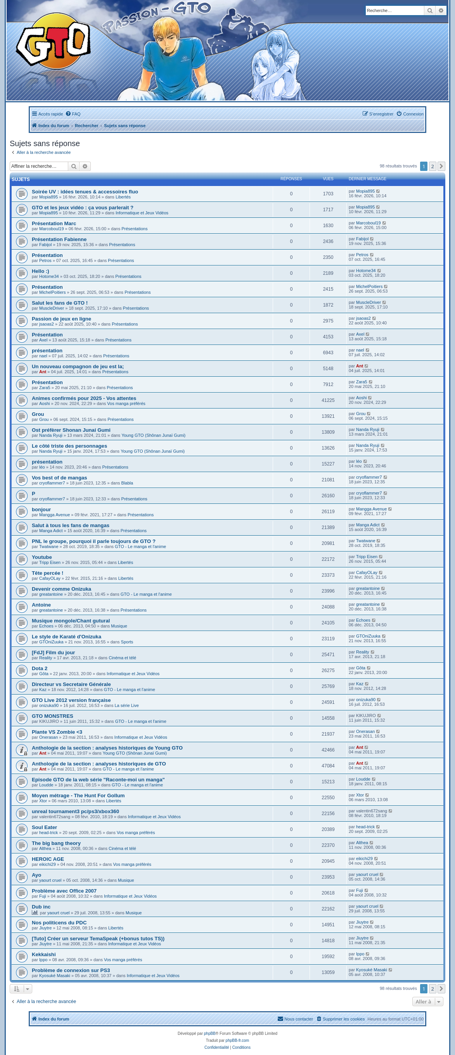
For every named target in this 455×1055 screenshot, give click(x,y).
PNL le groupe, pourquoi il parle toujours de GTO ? (94, 541)
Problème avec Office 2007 (64, 891)
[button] (441, 166)
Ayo (36, 875)
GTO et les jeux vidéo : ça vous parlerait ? (82, 207)
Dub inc (41, 907)
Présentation (47, 255)
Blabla (127, 483)
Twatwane (49, 546)
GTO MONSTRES (52, 716)
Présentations (134, 228)
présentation (47, 350)
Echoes (46, 626)
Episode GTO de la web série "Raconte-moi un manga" (98, 780)
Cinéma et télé (122, 657)
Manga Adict (51, 530)
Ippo (43, 959)
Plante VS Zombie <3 (57, 732)
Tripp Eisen (50, 562)
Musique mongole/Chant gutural (71, 621)
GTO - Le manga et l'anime (140, 546)
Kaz (43, 689)
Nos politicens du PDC (59, 923)
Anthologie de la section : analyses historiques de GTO (99, 764)
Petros (45, 260)
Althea (45, 848)
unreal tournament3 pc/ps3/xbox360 (75, 811)
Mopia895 (48, 197)
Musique (119, 626)
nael (43, 355)
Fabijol (45, 244)
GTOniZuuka (51, 642)
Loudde (46, 785)
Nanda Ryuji (50, 435)
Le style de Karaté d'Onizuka (66, 637)
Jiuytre (45, 928)
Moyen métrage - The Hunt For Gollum (78, 795)
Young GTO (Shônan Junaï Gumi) (153, 435)
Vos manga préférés (126, 403)
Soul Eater (44, 827)
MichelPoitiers (52, 292)
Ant (42, 371)
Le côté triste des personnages (69, 446)
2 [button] (432, 166)
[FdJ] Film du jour (53, 652)
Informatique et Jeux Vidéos (142, 212)
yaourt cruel (50, 880)
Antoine (41, 605)
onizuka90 (49, 705)
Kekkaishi (44, 954)
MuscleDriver (51, 308)
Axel (43, 340)
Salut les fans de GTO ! (60, 303)
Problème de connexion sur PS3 (71, 970)
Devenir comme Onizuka (61, 589)
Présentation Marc (54, 223)
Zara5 (44, 387)
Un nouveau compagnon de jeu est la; (78, 366)
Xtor (43, 800)
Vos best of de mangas (59, 478)
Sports (127, 642)
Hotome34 (49, 276)
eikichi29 (47, 864)
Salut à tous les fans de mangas (70, 525)
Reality (45, 657)
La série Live (126, 705)
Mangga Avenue (54, 514)
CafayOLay (50, 578)
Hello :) (40, 271)
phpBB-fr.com (237, 1040)
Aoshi (44, 403)
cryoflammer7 (52, 483)
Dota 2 (39, 668)
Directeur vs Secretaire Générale (71, 684)
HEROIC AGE (48, 859)
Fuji (42, 896)
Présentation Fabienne (59, 239)
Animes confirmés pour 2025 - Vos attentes (84, 398)
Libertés (123, 197)
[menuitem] (73, 114)
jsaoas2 (46, 324)
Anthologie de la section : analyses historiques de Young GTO (107, 748)
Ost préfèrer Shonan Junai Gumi (71, 430)
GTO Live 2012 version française (71, 700)
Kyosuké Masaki (54, 975)
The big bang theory (56, 843)
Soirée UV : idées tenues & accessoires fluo (85, 192)
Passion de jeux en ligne (61, 319)
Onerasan (48, 737)
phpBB (210, 1033)
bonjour (41, 509)
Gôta (43, 673)
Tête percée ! (47, 573)
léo (42, 467)
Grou (38, 414)
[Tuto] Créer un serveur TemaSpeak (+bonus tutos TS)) (98, 938)
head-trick (48, 832)
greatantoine (51, 594)
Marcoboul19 (51, 228)
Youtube (42, 557)
